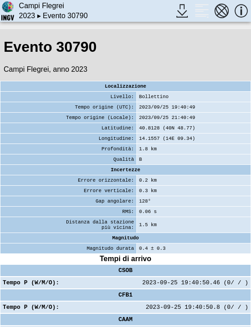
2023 (27, 16)
